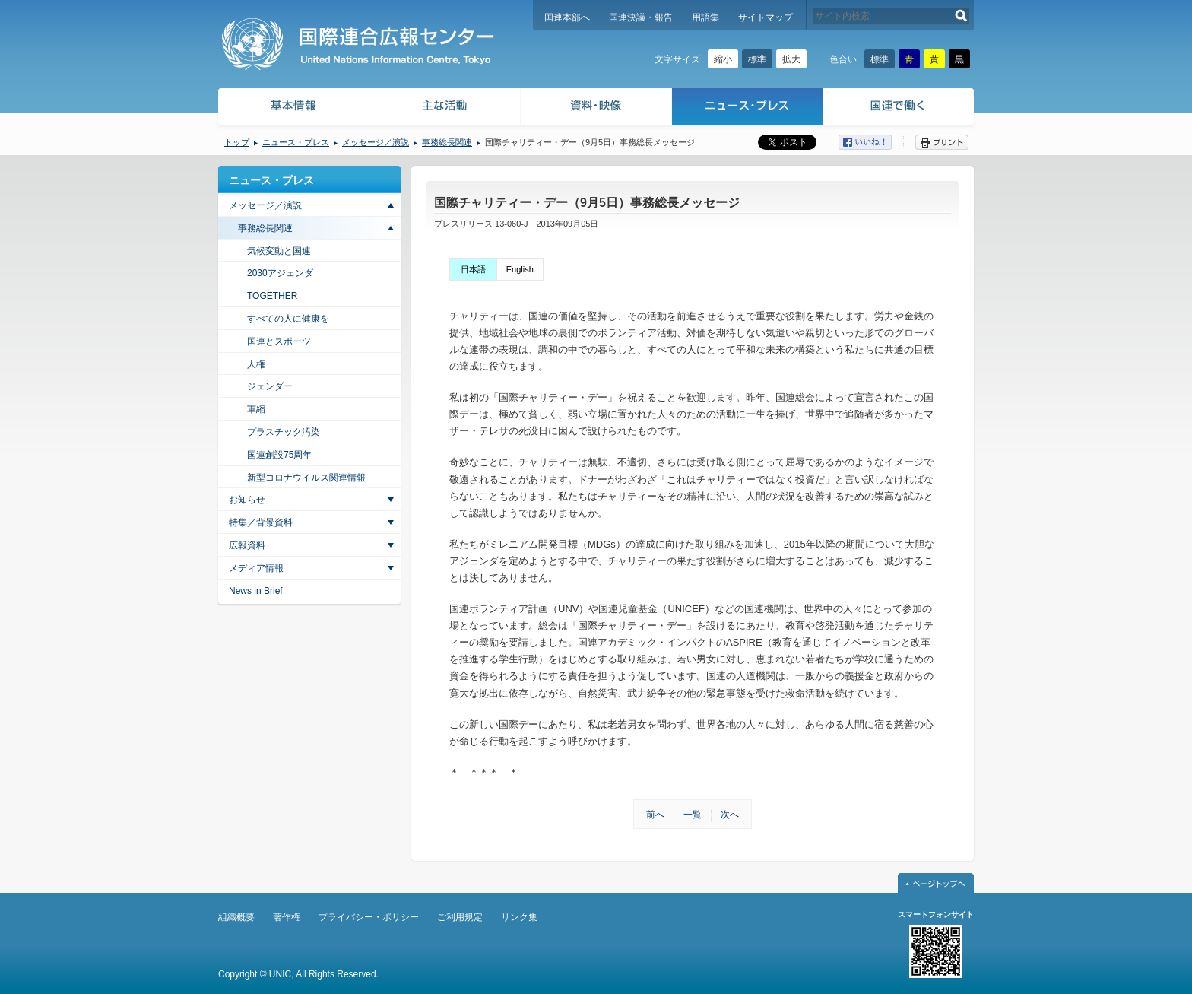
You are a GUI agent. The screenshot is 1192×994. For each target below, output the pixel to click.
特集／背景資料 (261, 522)
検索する (961, 16)
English (520, 269)
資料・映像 (596, 108)
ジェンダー (270, 386)
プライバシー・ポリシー (369, 917)
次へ (730, 814)
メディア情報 (256, 568)
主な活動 (445, 108)
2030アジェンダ (280, 273)
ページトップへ (936, 883)
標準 (757, 59)
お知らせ (247, 499)
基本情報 (292, 108)
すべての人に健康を (288, 318)
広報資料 (247, 545)
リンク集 (519, 917)
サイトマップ (765, 17)
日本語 (473, 269)
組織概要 (236, 917)
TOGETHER (272, 296)
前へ (655, 814)
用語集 (705, 17)
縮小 (723, 59)
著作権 (286, 917)
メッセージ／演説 (375, 142)
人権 (256, 364)
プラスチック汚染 (283, 432)
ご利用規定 (460, 917)
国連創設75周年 (279, 454)
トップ (236, 142)
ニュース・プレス (747, 108)
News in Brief (256, 591)
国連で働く (899, 108)
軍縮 (256, 409)
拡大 (791, 59)
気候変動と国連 (279, 251)
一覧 (692, 814)
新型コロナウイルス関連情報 (306, 477)
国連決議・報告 (641, 17)
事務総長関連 (447, 142)
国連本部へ (567, 17)
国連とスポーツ (279, 341)
